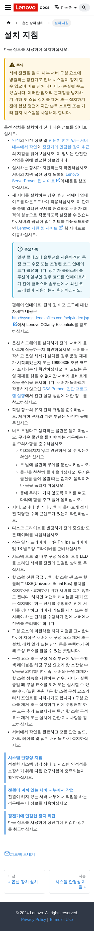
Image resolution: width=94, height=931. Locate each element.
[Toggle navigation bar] (8, 7)
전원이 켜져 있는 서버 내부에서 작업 (41, 790)
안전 (16, 140)
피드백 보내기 (19, 854)
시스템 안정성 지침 (25, 758)
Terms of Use (61, 920)
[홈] (9, 23)
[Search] (84, 8)
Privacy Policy (33, 920)
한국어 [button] (63, 7)
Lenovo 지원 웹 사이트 (40, 228)
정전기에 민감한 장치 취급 (66, 147)
